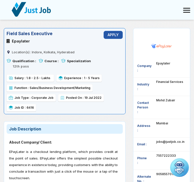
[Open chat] (179, 167)
